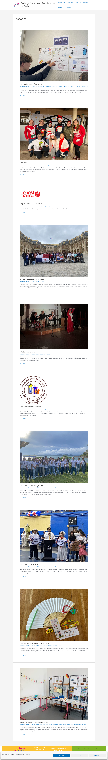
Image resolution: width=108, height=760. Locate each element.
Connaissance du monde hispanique (35, 643)
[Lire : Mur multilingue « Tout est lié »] (54, 55)
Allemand (58, 86)
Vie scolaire (55, 165)
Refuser (79, 755)
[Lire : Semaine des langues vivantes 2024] (54, 693)
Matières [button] (69, 2)
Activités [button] (90, 2)
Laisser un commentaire (25, 86)
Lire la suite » (23, 95)
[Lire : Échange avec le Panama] (54, 536)
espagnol (22, 87)
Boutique (60, 7)
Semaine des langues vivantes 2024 (34, 722)
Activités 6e (53, 86)
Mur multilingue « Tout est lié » (32, 84)
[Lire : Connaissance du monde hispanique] (54, 615)
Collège (82, 86)
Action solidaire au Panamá (31, 407)
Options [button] (76, 2)
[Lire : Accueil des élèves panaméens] (54, 250)
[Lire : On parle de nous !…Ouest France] (31, 194)
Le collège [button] (61, 2)
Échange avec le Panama (30, 564)
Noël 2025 (24, 163)
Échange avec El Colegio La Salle (33, 486)
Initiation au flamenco (28, 352)
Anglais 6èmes (75, 86)
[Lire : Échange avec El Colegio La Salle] (54, 457)
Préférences (97, 755)
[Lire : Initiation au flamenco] (54, 326)
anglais (62, 86)
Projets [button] (83, 2)
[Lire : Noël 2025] (54, 134)
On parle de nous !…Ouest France (33, 204)
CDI (42, 165)
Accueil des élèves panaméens (32, 279)
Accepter (61, 755)
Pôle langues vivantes (79, 724)
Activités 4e (41, 86)
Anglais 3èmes (68, 86)
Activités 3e (35, 86)
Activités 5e (47, 86)
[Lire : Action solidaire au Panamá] (33, 390)
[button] (64, 2)
